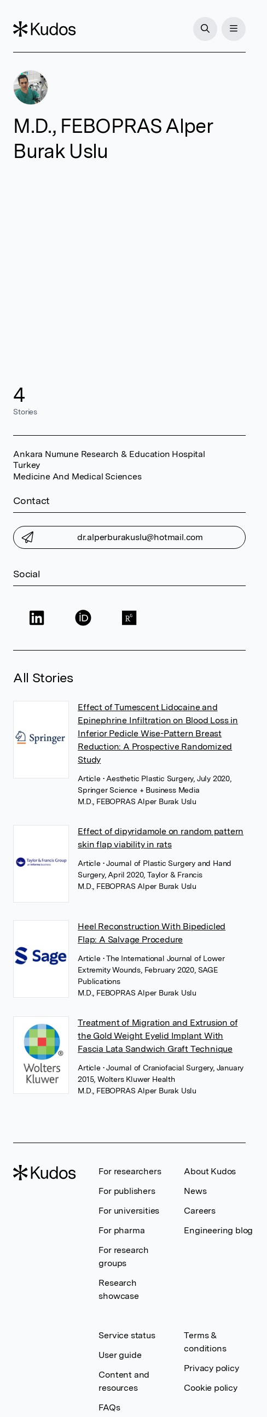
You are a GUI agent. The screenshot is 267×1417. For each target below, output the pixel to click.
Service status (126, 1335)
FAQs (109, 1407)
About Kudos (210, 1171)
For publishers (126, 1191)
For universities (128, 1210)
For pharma (121, 1230)
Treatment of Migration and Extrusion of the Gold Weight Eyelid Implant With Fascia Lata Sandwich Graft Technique (157, 1035)
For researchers (129, 1171)
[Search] (205, 29)
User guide (119, 1355)
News (195, 1191)
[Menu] (234, 29)
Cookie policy (210, 1388)
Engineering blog (218, 1230)
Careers (200, 1210)
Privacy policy (211, 1368)
